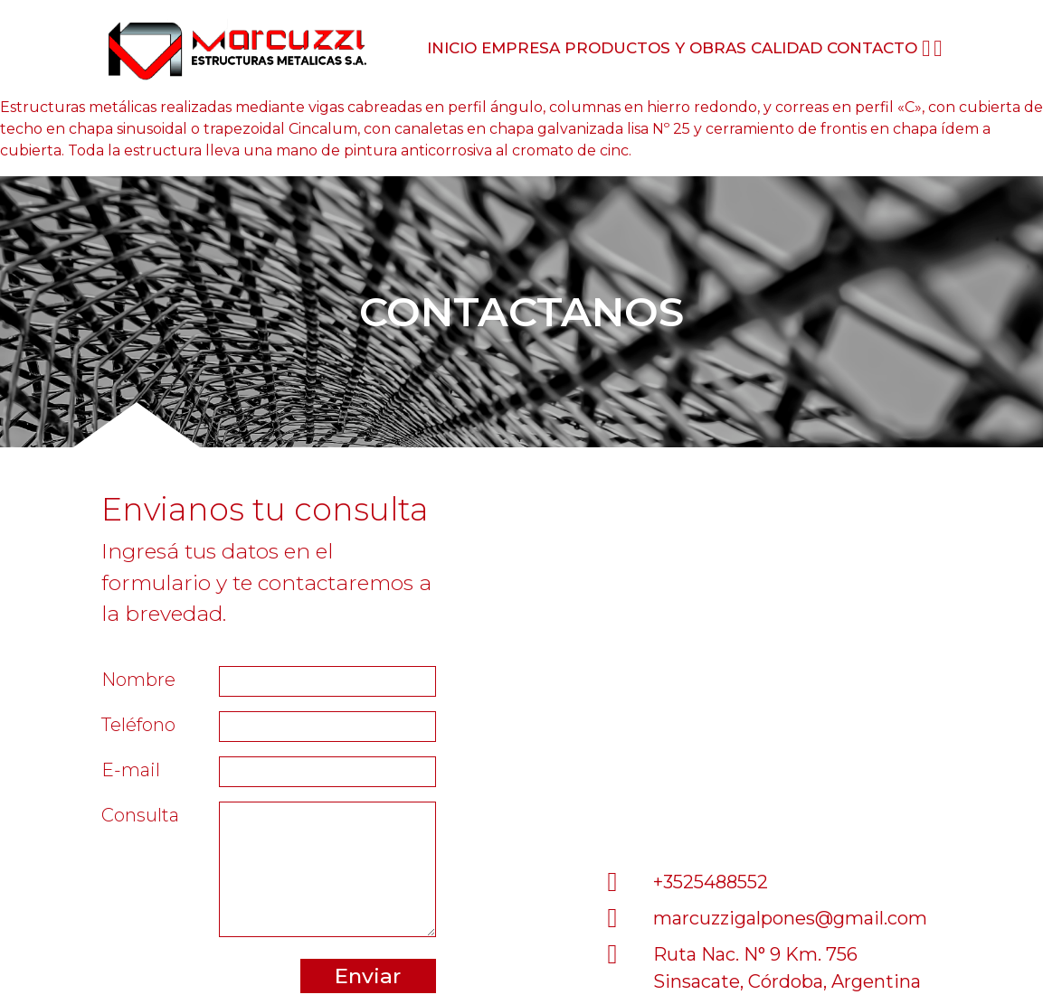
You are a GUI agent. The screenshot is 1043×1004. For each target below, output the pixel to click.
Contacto (872, 48)
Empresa (520, 48)
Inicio (452, 48)
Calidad (786, 48)
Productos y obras (655, 48)
